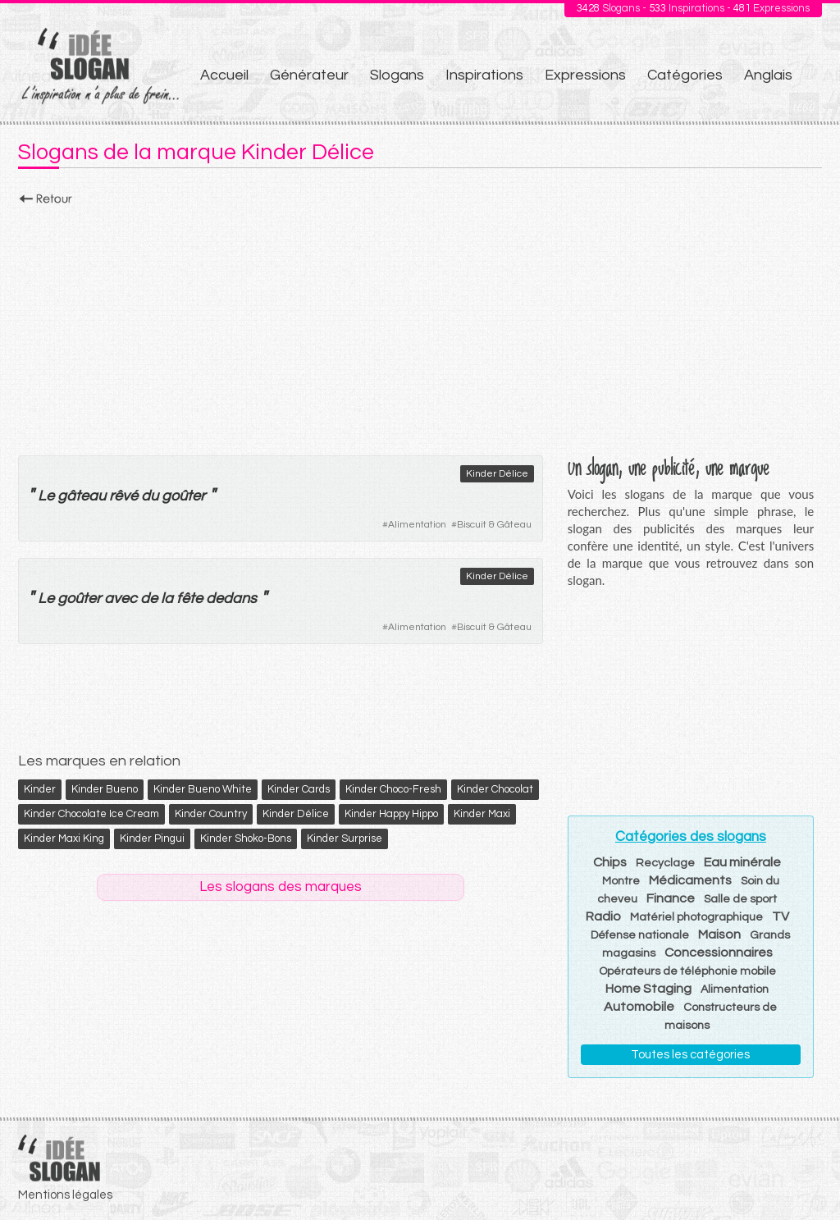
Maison (719, 934)
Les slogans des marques (280, 887)
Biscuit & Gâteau (494, 524)
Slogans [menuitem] (397, 75)
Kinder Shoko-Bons (245, 838)
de (149, 598)
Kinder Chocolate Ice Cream (91, 814)
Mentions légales (65, 1195)
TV (780, 916)
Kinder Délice (497, 473)
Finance (670, 898)
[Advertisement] (420, 326)
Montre (621, 881)
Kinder (40, 789)
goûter (183, 496)
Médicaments (690, 880)
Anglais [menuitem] (768, 75)
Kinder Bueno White (202, 789)
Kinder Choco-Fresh (393, 789)
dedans (231, 598)
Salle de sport (740, 899)
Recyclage (665, 863)
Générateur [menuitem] (309, 75)
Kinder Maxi (482, 814)
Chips (610, 862)
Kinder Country (211, 814)
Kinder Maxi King (64, 838)
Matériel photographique (696, 917)
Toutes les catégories (690, 1055)
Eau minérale (742, 862)
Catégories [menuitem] (685, 75)
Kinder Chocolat (495, 789)
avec (120, 598)
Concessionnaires (718, 952)
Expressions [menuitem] (585, 75)
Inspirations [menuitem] (484, 75)
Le (46, 496)
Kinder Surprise (344, 838)
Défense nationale (640, 935)
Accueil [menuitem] (224, 75)
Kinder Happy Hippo (391, 814)
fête (189, 598)
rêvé (123, 496)
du (149, 496)
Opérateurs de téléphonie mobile (687, 971)
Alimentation (417, 524)
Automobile (639, 1006)
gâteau (81, 496)
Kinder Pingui (152, 838)
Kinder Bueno (104, 789)
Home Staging (648, 988)
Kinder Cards (298, 789)
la (167, 598)
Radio (603, 916)
